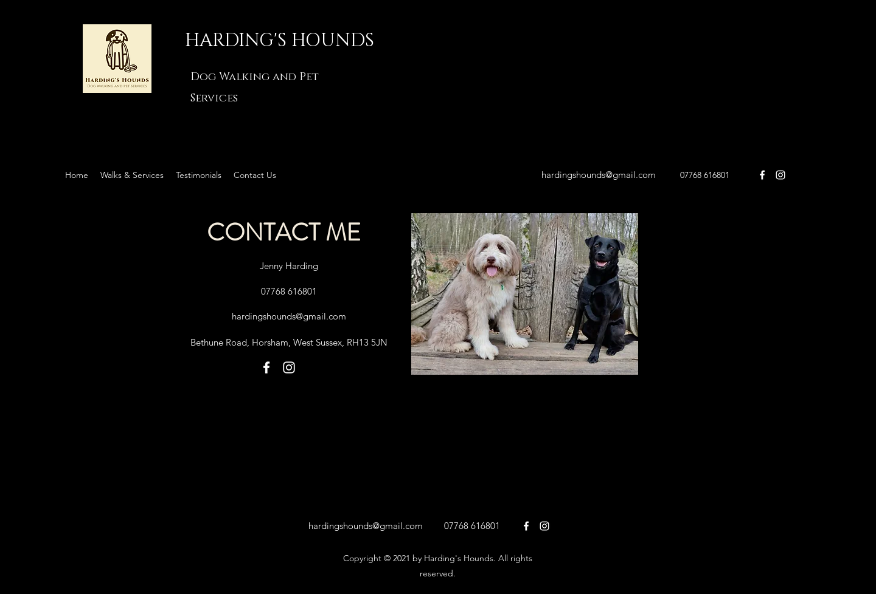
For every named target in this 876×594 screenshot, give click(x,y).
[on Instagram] (544, 526)
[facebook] (762, 175)
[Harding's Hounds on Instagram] (780, 175)
